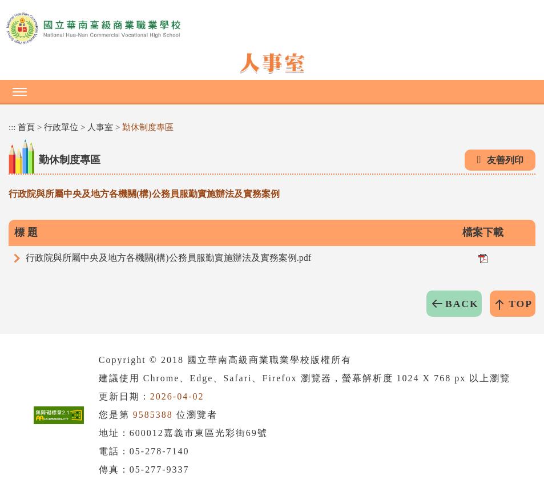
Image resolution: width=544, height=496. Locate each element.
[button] (272, 91)
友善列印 (505, 160)
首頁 (26, 127)
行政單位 (61, 127)
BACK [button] (462, 303)
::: (12, 127)
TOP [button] (521, 303)
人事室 (100, 127)
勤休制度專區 (148, 127)
